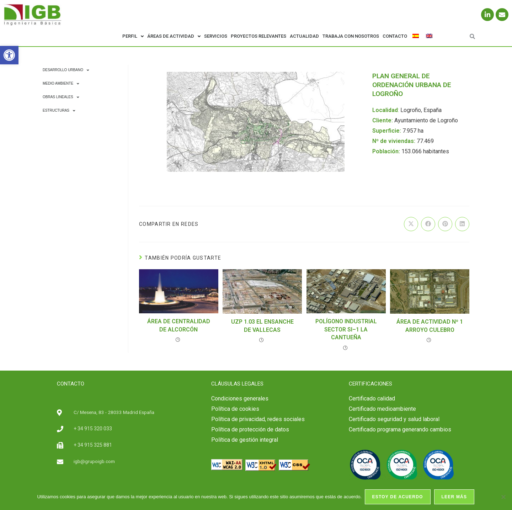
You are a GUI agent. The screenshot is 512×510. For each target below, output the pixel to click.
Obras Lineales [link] (61, 97)
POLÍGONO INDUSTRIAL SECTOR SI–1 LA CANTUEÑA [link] (346, 329)
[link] (9, 55)
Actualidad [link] (304, 36)
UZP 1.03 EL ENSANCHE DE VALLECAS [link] (262, 325)
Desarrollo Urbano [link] (66, 70)
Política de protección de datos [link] (250, 429)
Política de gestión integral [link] (244, 439)
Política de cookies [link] (235, 408)
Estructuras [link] (59, 110)
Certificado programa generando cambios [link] (400, 429)
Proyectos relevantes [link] (258, 36)
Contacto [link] (395, 36)
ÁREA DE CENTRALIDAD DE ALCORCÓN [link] (178, 325)
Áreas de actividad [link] (174, 36)
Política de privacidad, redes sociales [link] (258, 419)
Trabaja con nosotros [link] (350, 36)
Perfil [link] (133, 36)
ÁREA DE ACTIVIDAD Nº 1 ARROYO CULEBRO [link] (429, 325)
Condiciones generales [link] (239, 398)
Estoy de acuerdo (398, 497)
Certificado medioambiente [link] (382, 408)
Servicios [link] (215, 36)
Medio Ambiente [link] (61, 83)
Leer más (455, 497)
